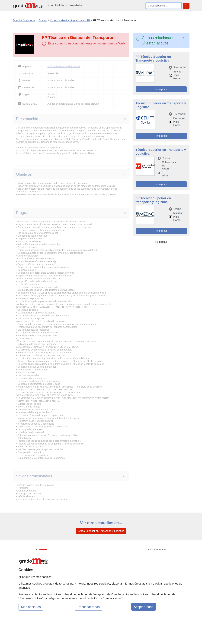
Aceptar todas (143, 607)
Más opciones (31, 607)
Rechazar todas (88, 607)
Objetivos (24, 174)
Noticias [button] (60, 5)
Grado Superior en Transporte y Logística (101, 531)
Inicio (50, 5)
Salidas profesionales (34, 476)
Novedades (75, 5)
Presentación (27, 119)
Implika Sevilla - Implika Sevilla (64, 66)
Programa (24, 212)
